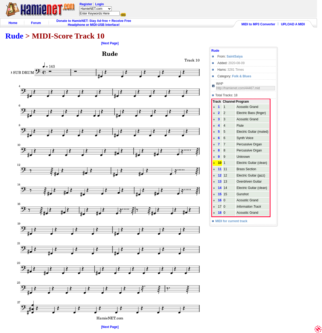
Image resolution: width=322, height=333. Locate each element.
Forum (36, 23)
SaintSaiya (235, 56)
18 (219, 213)
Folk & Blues (241, 76)
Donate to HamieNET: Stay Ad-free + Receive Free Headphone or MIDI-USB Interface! (94, 23)
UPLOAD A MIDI (293, 24)
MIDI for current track (231, 221)
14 (219, 188)
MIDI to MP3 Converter (258, 24)
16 (219, 200)
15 (219, 194)
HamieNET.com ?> (95, 8)
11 (219, 169)
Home (12, 23)
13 (219, 181)
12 (219, 175)
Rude (14, 35)
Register (86, 4)
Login (99, 4)
